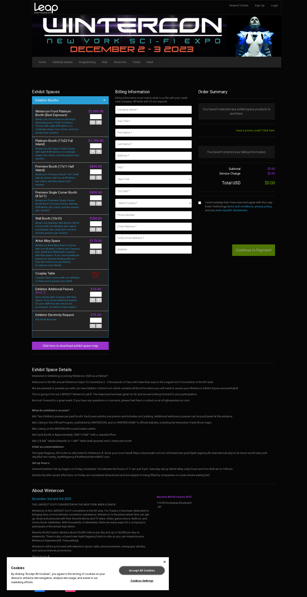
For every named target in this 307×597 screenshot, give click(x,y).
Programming (87, 62)
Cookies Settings (141, 580)
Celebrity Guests (62, 62)
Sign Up (260, 5)
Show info (120, 62)
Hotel (149, 62)
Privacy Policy (198, 584)
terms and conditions (240, 206)
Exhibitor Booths (46, 100)
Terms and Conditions (174, 584)
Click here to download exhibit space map (70, 303)
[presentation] (230, 224)
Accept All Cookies (142, 570)
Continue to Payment (253, 250)
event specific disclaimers (231, 210)
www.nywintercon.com (46, 532)
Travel (136, 62)
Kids (104, 62)
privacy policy (263, 206)
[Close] (164, 562)
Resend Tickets (238, 5)
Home (42, 62)
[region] (88, 573)
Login (274, 5)
